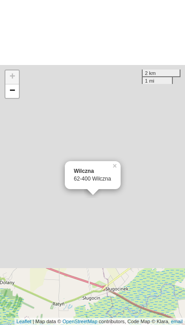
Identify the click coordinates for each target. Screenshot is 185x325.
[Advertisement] (92, 32)
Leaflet (24, 321)
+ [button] (12, 77)
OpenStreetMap (80, 321)
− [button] (12, 91)
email (177, 321)
